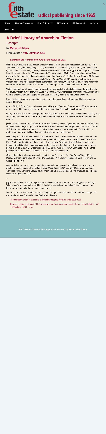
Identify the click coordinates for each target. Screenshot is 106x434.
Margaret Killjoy (19, 48)
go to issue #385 (73, 200)
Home (7, 23)
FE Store (63, 23)
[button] (104, 5)
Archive (94, 23)
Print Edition (45, 23)
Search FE (9, 29)
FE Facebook (79, 23)
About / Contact (24, 23)
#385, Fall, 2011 (58, 60)
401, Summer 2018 (34, 52)
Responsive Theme (78, 229)
